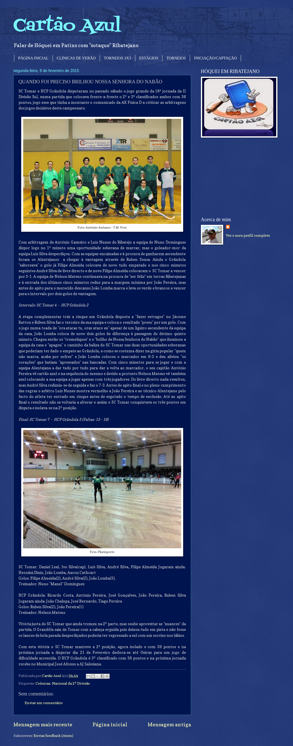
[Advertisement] (238, 177)
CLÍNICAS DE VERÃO (76, 58)
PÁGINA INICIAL (33, 58)
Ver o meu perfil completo (248, 235)
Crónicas (43, 683)
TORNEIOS (176, 58)
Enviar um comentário (44, 703)
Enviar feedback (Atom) (53, 735)
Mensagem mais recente (42, 724)
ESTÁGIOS (148, 58)
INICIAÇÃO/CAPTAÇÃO (215, 58)
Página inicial (110, 724)
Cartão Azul (67, 26)
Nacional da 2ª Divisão (71, 683)
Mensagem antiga (169, 724)
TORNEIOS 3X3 (117, 58)
